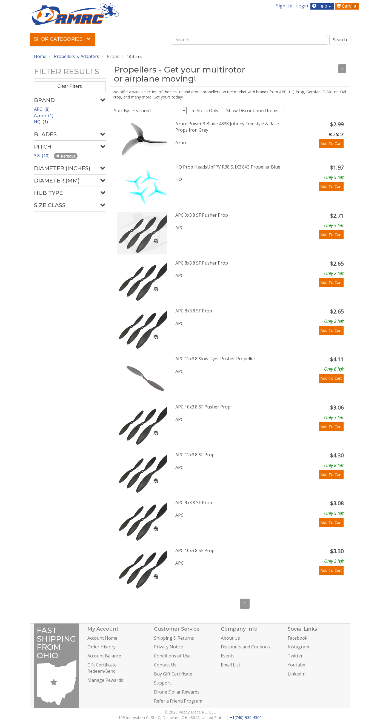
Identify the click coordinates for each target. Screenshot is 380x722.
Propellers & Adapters (76, 56)
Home (40, 56)
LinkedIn (296, 674)
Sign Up (284, 6)
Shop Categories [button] (62, 39)
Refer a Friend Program (178, 701)
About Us (230, 638)
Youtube (296, 665)
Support (162, 683)
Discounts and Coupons (245, 647)
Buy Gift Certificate (173, 674)
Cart (347, 6)
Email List (230, 665)
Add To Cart (331, 143)
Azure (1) (43, 115)
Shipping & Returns (174, 638)
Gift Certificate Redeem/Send (102, 668)
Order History (101, 647)
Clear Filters (70, 86)
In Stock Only (206, 111)
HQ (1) (41, 122)
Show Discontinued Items (253, 111)
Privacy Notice (168, 647)
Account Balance (104, 656)
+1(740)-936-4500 (246, 717)
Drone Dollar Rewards (176, 692)
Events (228, 656)
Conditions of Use (172, 656)
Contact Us (165, 665)
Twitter (295, 656)
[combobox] (250, 40)
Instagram (298, 647)
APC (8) (42, 109)
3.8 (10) (42, 156)
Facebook (297, 638)
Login (302, 6)
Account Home (102, 638)
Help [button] (322, 6)
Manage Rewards (105, 680)
